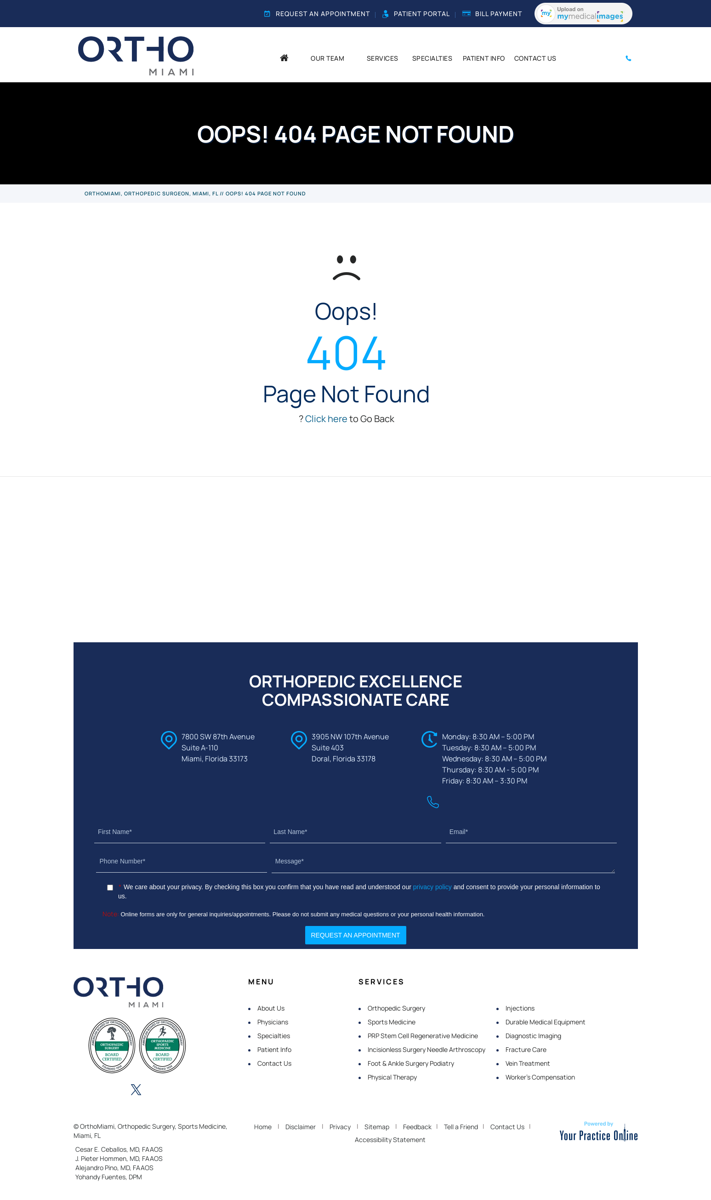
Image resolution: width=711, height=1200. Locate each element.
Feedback (417, 1126)
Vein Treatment (528, 1063)
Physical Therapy (392, 1077)
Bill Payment (492, 13)
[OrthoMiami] (135, 55)
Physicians (272, 1021)
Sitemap (376, 1126)
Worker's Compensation (540, 1077)
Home (263, 1126)
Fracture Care (526, 1049)
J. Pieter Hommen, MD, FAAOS (119, 1158)
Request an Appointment (317, 13)
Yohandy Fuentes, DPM (108, 1176)
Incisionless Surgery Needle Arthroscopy (426, 1049)
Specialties (273, 1035)
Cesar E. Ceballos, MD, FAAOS (119, 1149)
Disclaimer (300, 1126)
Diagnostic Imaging (533, 1035)
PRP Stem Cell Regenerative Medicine (423, 1035)
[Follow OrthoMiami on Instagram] (161, 1090)
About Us (270, 1008)
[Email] (531, 832)
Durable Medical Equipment (546, 1021)
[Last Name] (355, 832)
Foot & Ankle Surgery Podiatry (411, 1063)
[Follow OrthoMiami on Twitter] (136, 1090)
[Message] (443, 861)
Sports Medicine (391, 1021)
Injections (520, 1008)
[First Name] (179, 832)
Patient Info (274, 1049)
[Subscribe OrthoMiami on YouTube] (186, 1090)
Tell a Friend (461, 1126)
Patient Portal (416, 13)
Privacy (340, 1126)
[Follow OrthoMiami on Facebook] (85, 1090)
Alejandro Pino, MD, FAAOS (114, 1167)
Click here (326, 418)
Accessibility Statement (390, 1139)
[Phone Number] (181, 861)
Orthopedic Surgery (396, 1008)
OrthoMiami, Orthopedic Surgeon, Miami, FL (151, 193)
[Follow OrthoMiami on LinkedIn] (111, 1090)
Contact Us (274, 1063)
